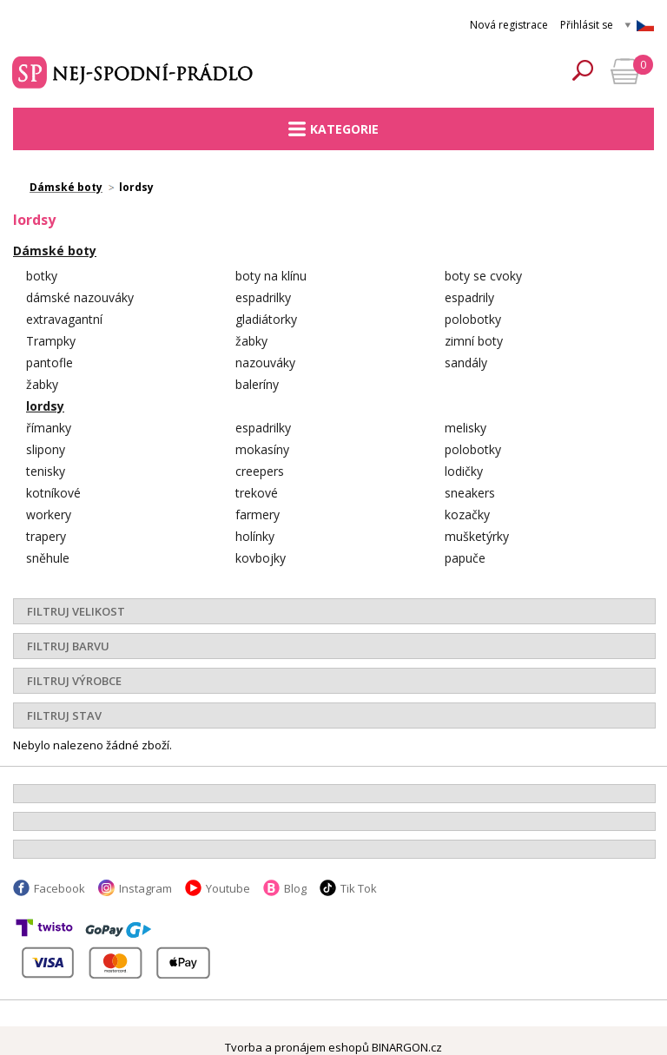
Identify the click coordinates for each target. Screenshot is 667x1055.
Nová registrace (509, 24)
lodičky (464, 471)
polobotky (473, 319)
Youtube (228, 888)
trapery (46, 536)
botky (41, 275)
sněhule (47, 558)
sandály (466, 362)
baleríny (257, 384)
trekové (256, 493)
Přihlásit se (586, 24)
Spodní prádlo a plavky (135, 70)
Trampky (51, 341)
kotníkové (53, 493)
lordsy (45, 406)
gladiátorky (266, 319)
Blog (295, 888)
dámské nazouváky (80, 297)
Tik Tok (358, 888)
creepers (259, 471)
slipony (45, 449)
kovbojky (260, 558)
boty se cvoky (483, 275)
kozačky (467, 514)
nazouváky (265, 362)
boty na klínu (271, 275)
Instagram (145, 888)
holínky (254, 536)
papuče (465, 558)
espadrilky (263, 297)
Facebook (59, 888)
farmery (257, 514)
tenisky (45, 471)
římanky (48, 427)
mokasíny (262, 449)
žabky (251, 341)
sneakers (470, 493)
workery (48, 514)
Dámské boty (54, 250)
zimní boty (474, 341)
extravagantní (64, 319)
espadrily (469, 297)
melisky (465, 427)
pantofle (49, 362)
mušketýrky (477, 536)
